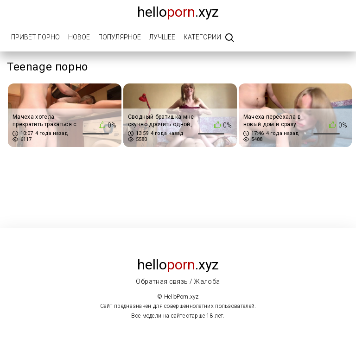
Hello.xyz (178, 12)
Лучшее (162, 37)
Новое (79, 37)
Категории (202, 37)
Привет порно (35, 37)
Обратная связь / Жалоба (178, 281)
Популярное (119, 37)
